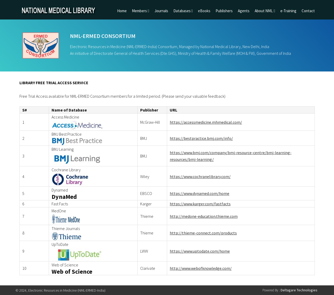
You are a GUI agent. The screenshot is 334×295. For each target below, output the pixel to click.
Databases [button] (183, 10)
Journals (161, 10)
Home (122, 10)
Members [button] (140, 10)
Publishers (224, 10)
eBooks (204, 10)
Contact (308, 10)
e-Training (288, 10)
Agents (244, 10)
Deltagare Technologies (299, 290)
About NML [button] (265, 10)
